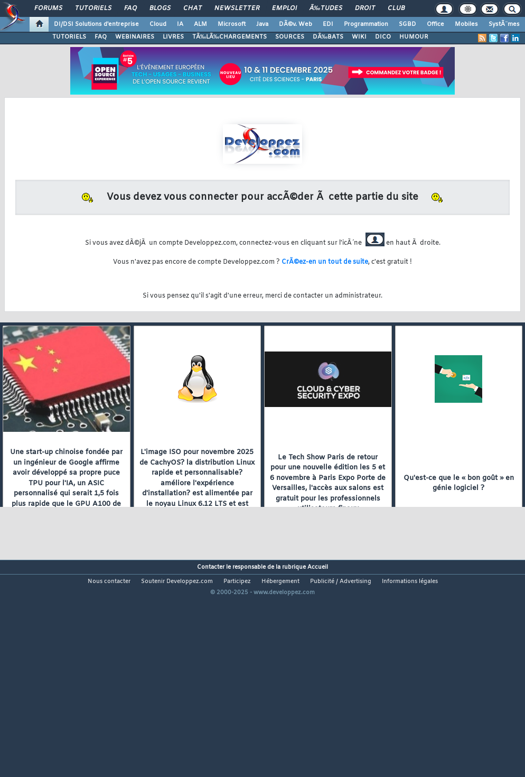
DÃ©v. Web (295, 24)
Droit (365, 8)
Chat (192, 8)
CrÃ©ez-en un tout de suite (325, 262)
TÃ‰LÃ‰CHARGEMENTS (229, 37)
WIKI (359, 37)
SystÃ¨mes (504, 24)
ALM (200, 24)
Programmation (366, 24)
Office (435, 24)
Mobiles (466, 24)
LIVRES (173, 37)
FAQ (130, 8)
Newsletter (236, 8)
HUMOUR (413, 37)
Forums (48, 8)
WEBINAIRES (134, 37)
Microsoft (232, 24)
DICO (383, 37)
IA (180, 24)
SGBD (407, 24)
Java (262, 24)
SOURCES (289, 37)
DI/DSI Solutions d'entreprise (96, 24)
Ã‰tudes (325, 8)
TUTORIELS (69, 37)
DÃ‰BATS (328, 37)
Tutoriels (93, 8)
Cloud (157, 24)
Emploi (284, 8)
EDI (328, 24)
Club (396, 8)
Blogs (160, 8)
